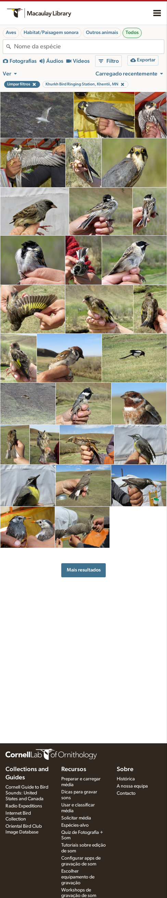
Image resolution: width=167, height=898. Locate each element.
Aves (11, 32)
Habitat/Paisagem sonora (51, 32)
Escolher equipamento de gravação (77, 877)
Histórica (126, 779)
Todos (132, 32)
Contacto (126, 793)
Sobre (125, 769)
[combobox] (89, 47)
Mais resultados (84, 569)
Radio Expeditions (23, 806)
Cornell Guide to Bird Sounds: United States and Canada (26, 793)
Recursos (73, 769)
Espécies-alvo (75, 825)
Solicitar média (76, 818)
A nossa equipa (132, 786)
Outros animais (102, 32)
